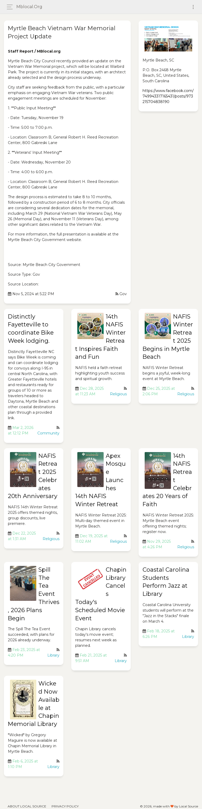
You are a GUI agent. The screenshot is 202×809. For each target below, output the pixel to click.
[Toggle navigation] (193, 7)
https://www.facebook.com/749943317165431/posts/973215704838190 (168, 96)
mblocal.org (29, 6)
